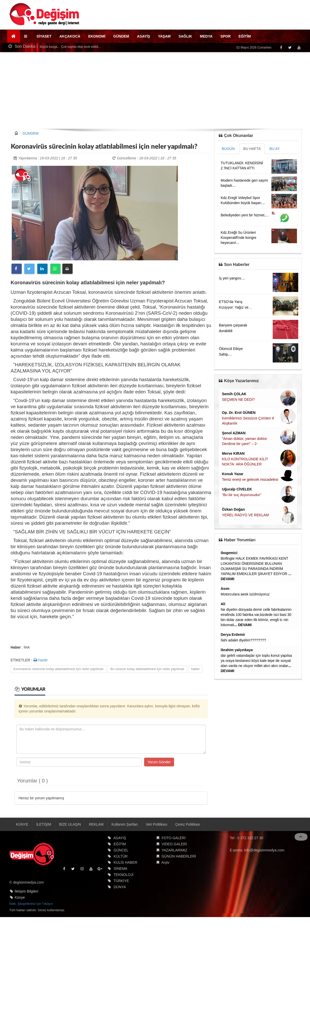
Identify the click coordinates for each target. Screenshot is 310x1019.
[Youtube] (298, 47)
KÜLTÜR (121, 856)
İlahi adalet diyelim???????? (243, 640)
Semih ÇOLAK (234, 394)
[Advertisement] (155, 90)
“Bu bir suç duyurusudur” (241, 495)
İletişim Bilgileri (26, 891)
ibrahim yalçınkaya (237, 650)
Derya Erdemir (233, 635)
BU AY (274, 149)
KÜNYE (22, 824)
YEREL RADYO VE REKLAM (245, 515)
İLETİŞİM (43, 824)
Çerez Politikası (187, 824)
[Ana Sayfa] (13, 36)
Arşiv (165, 862)
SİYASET (44, 36)
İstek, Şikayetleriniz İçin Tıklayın (31, 904)
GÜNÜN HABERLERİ (179, 856)
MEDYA (206, 36)
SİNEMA (121, 868)
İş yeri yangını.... (232, 278)
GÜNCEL (121, 850)
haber (195, 669)
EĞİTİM (244, 36)
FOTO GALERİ (174, 838)
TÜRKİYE (121, 881)
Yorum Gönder (159, 762)
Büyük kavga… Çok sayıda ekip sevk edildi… (70, 47)
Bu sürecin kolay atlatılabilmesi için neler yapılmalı (147, 669)
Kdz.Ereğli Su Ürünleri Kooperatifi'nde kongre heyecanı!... (239, 237)
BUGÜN (228, 149)
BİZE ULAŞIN (70, 824)
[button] (26, 36)
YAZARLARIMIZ (174, 850)
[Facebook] (281, 47)
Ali (223, 604)
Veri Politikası (156, 824)
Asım (225, 589)
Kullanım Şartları (124, 824)
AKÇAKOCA (70, 36)
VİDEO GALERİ (174, 844)
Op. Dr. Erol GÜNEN (239, 413)
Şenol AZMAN (234, 433)
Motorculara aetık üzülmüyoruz (245, 594)
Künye (20, 897)
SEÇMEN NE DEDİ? (238, 399)
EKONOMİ (96, 36)
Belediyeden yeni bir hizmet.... (245, 215)
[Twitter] (289, 47)
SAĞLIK (185, 36)
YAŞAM (164, 36)
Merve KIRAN (233, 453)
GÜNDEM (121, 36)
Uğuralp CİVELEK (237, 489)
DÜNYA (120, 887)
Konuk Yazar (233, 474)
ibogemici (229, 553)
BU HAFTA (252, 149)
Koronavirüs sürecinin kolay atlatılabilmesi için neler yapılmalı (59, 669)
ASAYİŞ (143, 36)
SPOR (226, 36)
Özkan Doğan (233, 509)
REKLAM (96, 824)
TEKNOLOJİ (123, 875)
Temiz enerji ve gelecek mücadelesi (250, 479)
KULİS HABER (125, 862)
